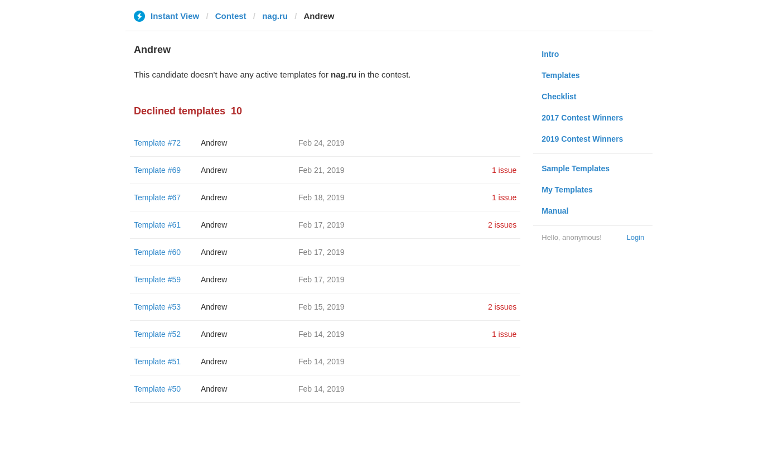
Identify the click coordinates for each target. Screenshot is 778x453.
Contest (231, 16)
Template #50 (157, 388)
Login (635, 237)
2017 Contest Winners (582, 117)
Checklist (559, 96)
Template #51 (157, 361)
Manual (555, 210)
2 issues (502, 224)
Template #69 (157, 170)
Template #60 (157, 252)
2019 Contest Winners (582, 138)
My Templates (567, 189)
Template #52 (157, 334)
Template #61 (157, 224)
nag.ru (275, 16)
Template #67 (157, 197)
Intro (550, 54)
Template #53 (157, 306)
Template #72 (157, 142)
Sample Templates (576, 168)
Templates (560, 75)
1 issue (504, 170)
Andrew (214, 142)
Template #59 (157, 279)
